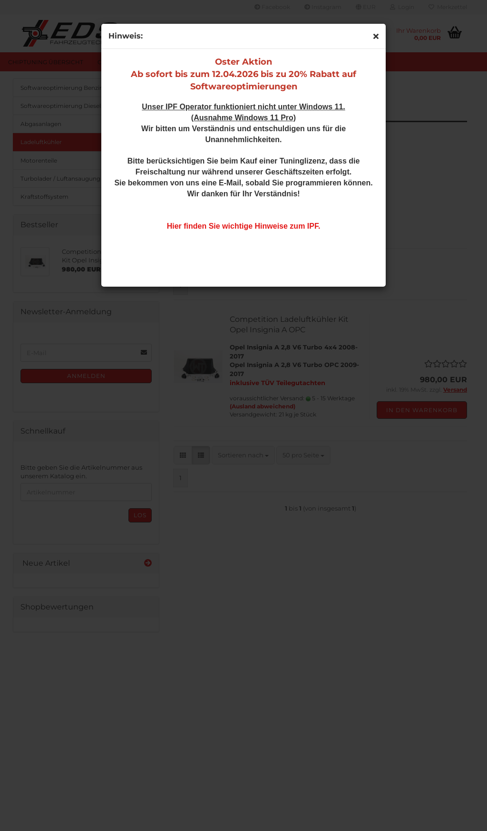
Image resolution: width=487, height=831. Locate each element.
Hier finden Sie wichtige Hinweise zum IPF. (244, 226)
